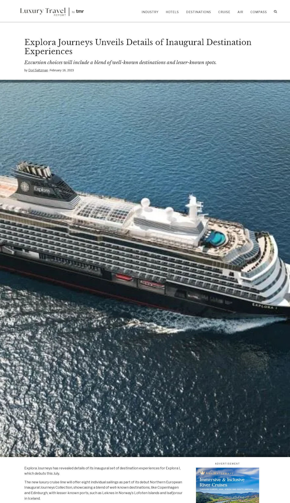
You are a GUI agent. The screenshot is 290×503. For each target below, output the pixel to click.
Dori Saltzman (38, 70)
